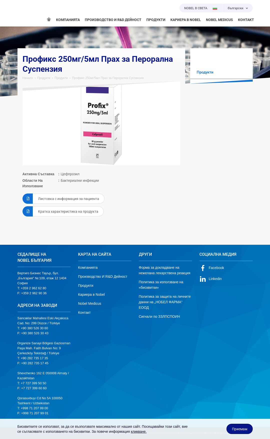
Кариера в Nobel (91, 294)
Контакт (84, 312)
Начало (28, 78)
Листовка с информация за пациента (61, 199)
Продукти (43, 78)
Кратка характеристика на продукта (60, 211)
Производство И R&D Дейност (102, 276)
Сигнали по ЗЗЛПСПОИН (159, 316)
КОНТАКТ (246, 20)
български (235, 8)
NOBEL (24, 13)
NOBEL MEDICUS (219, 20)
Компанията (88, 268)
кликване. (139, 432)
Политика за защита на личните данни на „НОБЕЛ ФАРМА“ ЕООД (165, 302)
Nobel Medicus (89, 304)
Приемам (239, 429)
